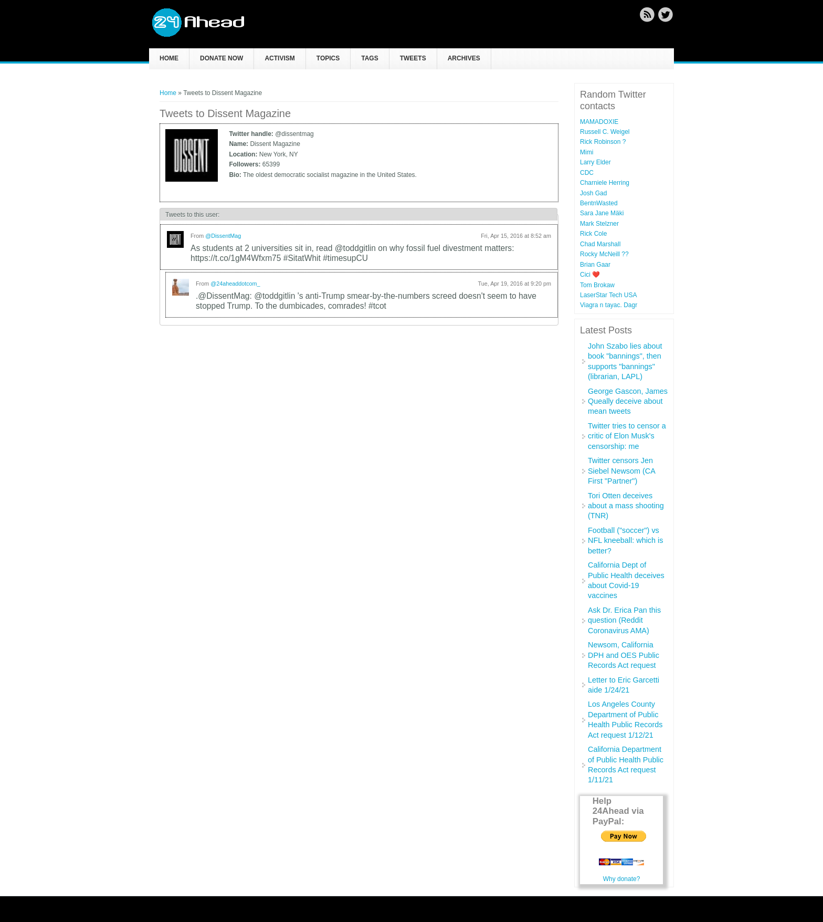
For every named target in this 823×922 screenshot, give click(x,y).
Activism (279, 58)
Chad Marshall (600, 244)
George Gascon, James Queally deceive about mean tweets (628, 401)
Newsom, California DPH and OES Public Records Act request (623, 655)
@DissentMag (223, 236)
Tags (369, 58)
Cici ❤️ (590, 274)
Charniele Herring (604, 182)
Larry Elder (595, 162)
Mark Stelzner (599, 223)
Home (169, 58)
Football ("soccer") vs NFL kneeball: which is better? (625, 540)
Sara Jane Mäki (602, 213)
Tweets (413, 58)
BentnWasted (599, 203)
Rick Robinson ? (603, 141)
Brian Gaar (595, 264)
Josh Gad (593, 193)
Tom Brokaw (597, 285)
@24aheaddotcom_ (235, 283)
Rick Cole (593, 233)
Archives (464, 58)
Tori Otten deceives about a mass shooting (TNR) (626, 505)
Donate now (221, 58)
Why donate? (621, 879)
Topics (328, 58)
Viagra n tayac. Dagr (608, 305)
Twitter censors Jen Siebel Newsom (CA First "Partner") (621, 470)
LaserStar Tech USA (608, 295)
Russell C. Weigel (604, 131)
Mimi (586, 152)
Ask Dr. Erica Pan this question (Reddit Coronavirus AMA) (624, 620)
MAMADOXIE (599, 121)
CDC (587, 172)
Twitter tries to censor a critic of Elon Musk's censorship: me (627, 436)
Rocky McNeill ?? (604, 254)
